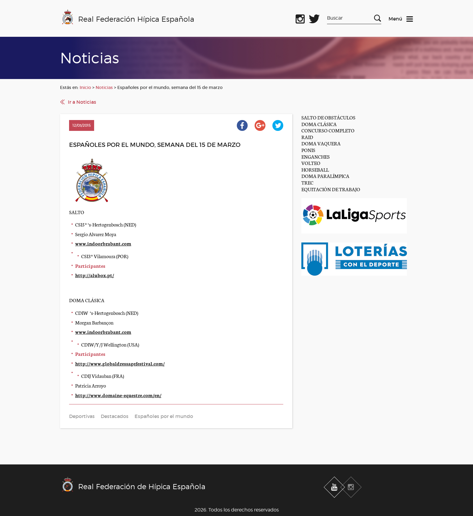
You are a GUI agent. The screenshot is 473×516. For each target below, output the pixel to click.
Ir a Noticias (82, 102)
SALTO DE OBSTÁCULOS (328, 117)
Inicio (85, 87)
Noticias (104, 87)
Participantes (90, 265)
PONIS (308, 149)
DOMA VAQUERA (321, 143)
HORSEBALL (315, 169)
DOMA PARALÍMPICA (325, 175)
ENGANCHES (315, 156)
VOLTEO (310, 162)
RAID (307, 136)
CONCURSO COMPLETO (327, 130)
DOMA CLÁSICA (319, 123)
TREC (307, 182)
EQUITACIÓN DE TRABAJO (330, 188)
